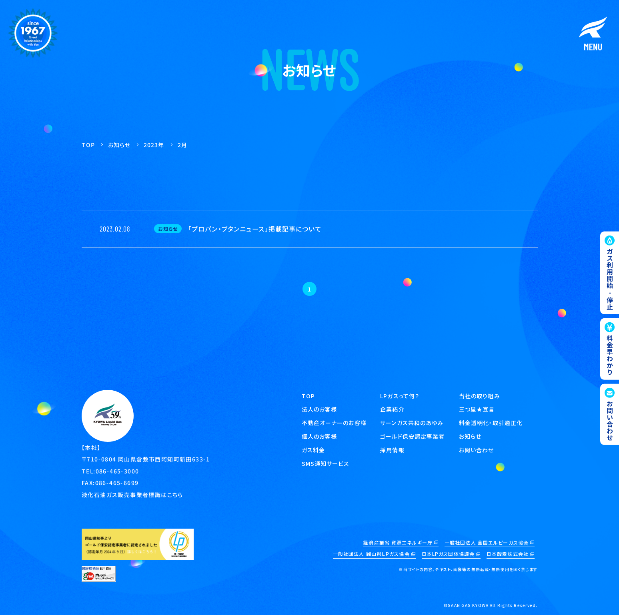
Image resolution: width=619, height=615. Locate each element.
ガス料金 (313, 450)
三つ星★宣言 (477, 409)
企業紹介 (392, 409)
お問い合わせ (476, 450)
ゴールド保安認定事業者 (412, 436)
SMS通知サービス (326, 463)
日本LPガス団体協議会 (448, 553)
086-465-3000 (117, 471)
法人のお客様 (319, 409)
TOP (308, 396)
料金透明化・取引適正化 (491, 423)
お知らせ (470, 436)
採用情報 (392, 450)
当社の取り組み (479, 396)
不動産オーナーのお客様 (334, 423)
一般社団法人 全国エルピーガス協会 (487, 542)
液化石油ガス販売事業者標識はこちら (132, 494)
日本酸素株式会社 (508, 553)
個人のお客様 (319, 436)
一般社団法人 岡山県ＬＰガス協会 (371, 553)
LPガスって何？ (399, 396)
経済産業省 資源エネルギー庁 (398, 542)
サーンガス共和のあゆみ (411, 423)
